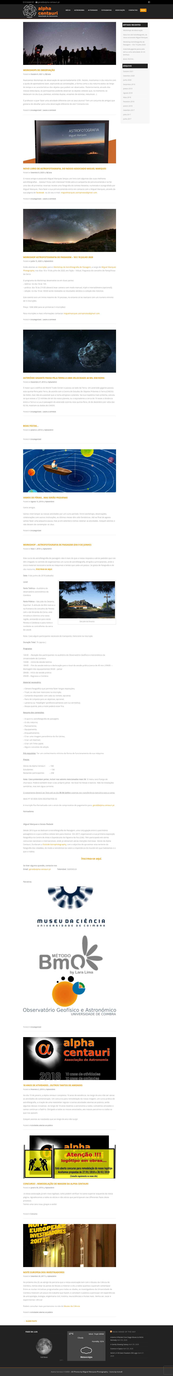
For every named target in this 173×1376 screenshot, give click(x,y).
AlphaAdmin (48, 261)
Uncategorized (35, 110)
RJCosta (48, 74)
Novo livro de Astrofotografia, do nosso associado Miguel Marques (64, 168)
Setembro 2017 (129, 110)
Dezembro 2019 (129, 84)
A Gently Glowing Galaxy (119, 1344)
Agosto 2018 (127, 93)
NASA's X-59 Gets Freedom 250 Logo (123, 1353)
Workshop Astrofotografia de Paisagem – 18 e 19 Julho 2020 (58, 257)
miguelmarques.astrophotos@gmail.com (79, 192)
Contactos (133, 10)
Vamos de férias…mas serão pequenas (45, 497)
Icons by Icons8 (116, 1372)
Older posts (30, 1321)
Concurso (33, 1214)
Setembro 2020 (129, 76)
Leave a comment (49, 110)
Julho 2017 (127, 114)
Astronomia (79, 10)
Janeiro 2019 (127, 89)
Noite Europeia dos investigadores (43, 1272)
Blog (143, 10)
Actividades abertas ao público (41, 1125)
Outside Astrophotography (54, 844)
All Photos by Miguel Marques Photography (89, 1372)
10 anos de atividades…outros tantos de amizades (52, 1085)
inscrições (42, 267)
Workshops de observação (39, 70)
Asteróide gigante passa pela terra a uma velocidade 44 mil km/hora (63, 378)
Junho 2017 (127, 119)
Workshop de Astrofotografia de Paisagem (72, 267)
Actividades (93, 10)
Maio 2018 (127, 97)
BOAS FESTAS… (31, 425)
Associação (120, 10)
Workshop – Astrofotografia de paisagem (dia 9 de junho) (57, 544)
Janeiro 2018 (127, 106)
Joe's (61, 1360)
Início (68, 10)
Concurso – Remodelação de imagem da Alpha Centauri (55, 1183)
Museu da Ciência (72, 1306)
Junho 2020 (127, 80)
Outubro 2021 (128, 71)
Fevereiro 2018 (128, 101)
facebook (40, 192)
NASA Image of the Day (124, 1331)
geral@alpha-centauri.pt (103, 805)
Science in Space (116, 1349)
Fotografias (106, 10)
